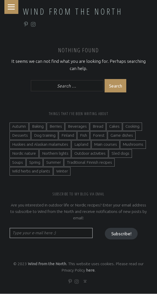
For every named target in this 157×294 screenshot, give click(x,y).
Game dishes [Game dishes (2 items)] (122, 135)
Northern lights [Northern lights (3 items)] (55, 153)
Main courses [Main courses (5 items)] (105, 144)
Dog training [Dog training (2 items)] (45, 135)
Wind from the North (73, 11)
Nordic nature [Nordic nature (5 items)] (24, 153)
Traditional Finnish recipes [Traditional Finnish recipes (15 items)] (89, 162)
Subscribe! (121, 233)
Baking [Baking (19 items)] (38, 126)
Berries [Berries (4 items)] (56, 126)
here (90, 270)
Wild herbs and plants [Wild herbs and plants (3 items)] (31, 171)
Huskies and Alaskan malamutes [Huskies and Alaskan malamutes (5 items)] (40, 144)
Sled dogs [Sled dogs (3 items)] (120, 153)
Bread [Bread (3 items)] (98, 126)
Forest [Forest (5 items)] (99, 135)
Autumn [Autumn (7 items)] (19, 126)
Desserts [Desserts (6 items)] (20, 135)
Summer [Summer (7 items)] (53, 162)
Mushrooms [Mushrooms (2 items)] (133, 144)
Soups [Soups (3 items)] (17, 162)
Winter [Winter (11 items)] (62, 171)
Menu (11, 7)
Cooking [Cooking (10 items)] (132, 126)
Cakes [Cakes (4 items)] (114, 126)
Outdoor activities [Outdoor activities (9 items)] (90, 153)
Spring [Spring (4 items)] (34, 162)
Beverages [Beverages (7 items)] (77, 126)
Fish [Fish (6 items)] (83, 135)
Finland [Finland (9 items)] (67, 135)
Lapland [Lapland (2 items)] (81, 144)
